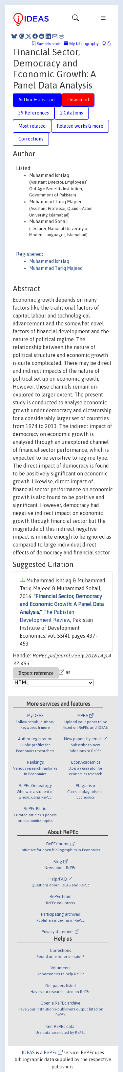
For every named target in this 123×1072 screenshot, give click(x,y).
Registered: (29, 254)
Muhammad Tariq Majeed (56, 268)
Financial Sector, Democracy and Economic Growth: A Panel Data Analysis (62, 604)
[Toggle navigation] (75, 19)
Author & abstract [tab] (37, 99)
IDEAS (28, 1052)
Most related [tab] (32, 126)
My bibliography (81, 43)
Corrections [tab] (30, 138)
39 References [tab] (33, 112)
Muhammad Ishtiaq (49, 261)
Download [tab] (78, 99)
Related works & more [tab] (80, 126)
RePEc (53, 1052)
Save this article (48, 44)
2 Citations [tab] (71, 112)
